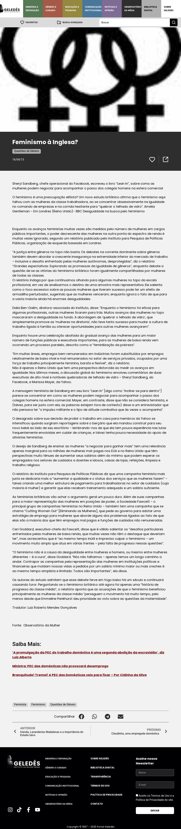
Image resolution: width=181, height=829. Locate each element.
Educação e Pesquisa (72, 9)
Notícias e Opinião (111, 9)
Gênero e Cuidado (51, 9)
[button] (81, 716)
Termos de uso (100, 785)
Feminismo (38, 704)
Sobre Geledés (168, 9)
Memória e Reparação (32, 9)
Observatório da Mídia (132, 9)
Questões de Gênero (26, 150)
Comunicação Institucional (93, 9)
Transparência (100, 776)
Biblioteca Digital (150, 9)
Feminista (20, 704)
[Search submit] (174, 22)
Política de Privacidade (106, 794)
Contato (96, 803)
